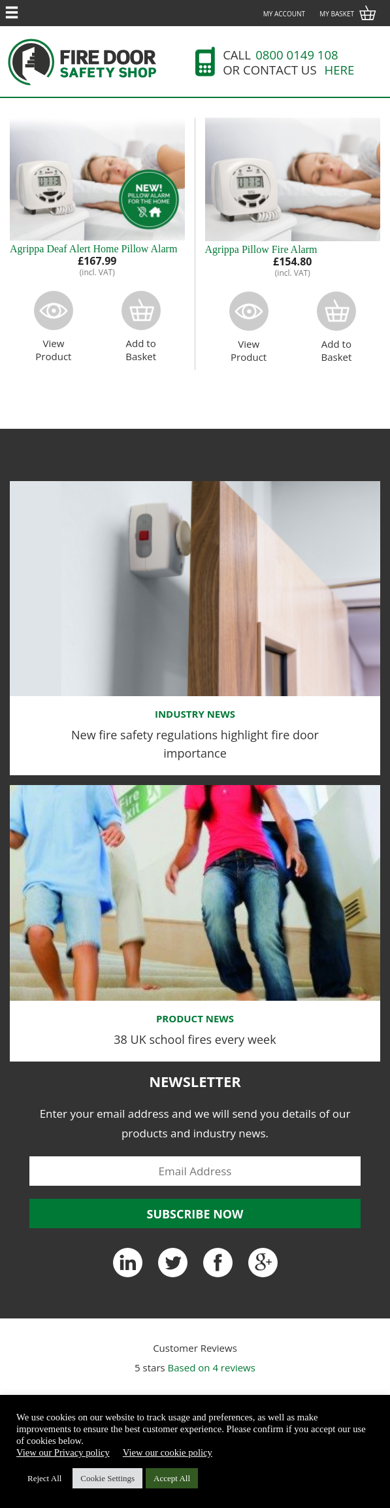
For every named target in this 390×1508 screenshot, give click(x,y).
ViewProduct (53, 327)
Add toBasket (141, 327)
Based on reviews (211, 1367)
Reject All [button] (44, 1478)
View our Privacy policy (63, 1452)
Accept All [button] (172, 1478)
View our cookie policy (167, 1452)
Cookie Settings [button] (107, 1478)
